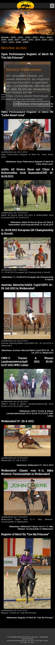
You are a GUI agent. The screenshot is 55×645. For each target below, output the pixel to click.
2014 (37, 40)
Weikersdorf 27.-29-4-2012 (17, 421)
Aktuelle (5, 37)
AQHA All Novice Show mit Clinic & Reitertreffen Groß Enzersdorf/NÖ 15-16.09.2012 (27, 173)
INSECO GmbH (17, 637)
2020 (49, 37)
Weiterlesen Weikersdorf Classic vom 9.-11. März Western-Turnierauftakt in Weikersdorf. (31, 527)
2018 (10, 40)
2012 (51, 40)
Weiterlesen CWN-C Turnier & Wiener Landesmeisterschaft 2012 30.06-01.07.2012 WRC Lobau (29, 413)
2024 (20, 37)
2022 (35, 37)
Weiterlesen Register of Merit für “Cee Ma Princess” (29, 617)
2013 (44, 40)
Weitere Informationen (34, 104)
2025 (13, 37)
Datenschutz (44, 637)
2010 (11, 42)
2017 (17, 40)
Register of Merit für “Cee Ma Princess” (25, 534)
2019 (3, 40)
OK (16, 104)
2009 (18, 42)
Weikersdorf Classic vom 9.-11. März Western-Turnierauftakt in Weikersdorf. (27, 472)
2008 (25, 42)
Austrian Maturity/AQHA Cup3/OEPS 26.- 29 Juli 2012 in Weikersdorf (27, 286)
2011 (5, 42)
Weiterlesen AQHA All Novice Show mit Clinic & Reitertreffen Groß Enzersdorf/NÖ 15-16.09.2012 (31, 223)
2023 (27, 37)
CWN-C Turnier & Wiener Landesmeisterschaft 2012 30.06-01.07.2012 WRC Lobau (27, 361)
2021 (42, 37)
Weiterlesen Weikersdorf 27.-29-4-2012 (34, 465)
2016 (23, 40)
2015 (30, 40)
